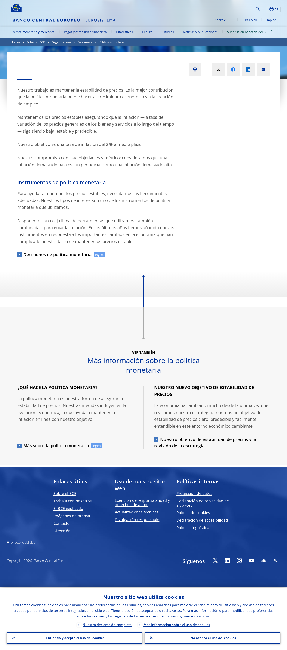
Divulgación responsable (137, 519)
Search (257, 9)
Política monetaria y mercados (33, 32)
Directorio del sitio (23, 542)
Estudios (168, 32)
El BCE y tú (249, 20)
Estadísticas (124, 32)
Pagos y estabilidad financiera (85, 32)
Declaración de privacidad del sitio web (203, 503)
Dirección (62, 530)
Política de (193, 512)
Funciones (84, 42)
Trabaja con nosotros (72, 500)
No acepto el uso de (212, 637)
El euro (147, 32)
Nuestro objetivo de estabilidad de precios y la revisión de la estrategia (205, 442)
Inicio (16, 42)
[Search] (232, 8)
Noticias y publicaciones (200, 32)
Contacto (61, 523)
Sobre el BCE (224, 20)
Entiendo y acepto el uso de (74, 637)
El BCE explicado (68, 508)
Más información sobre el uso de (177, 623)
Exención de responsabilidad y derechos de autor (142, 502)
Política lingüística (192, 527)
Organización (61, 42)
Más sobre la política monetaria (56, 445)
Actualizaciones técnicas (136, 512)
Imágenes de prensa (71, 515)
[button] (265, 9)
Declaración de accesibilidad (202, 520)
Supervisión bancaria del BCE (251, 32)
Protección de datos (194, 493)
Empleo (270, 20)
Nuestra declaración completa (107, 623)
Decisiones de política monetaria (57, 254)
